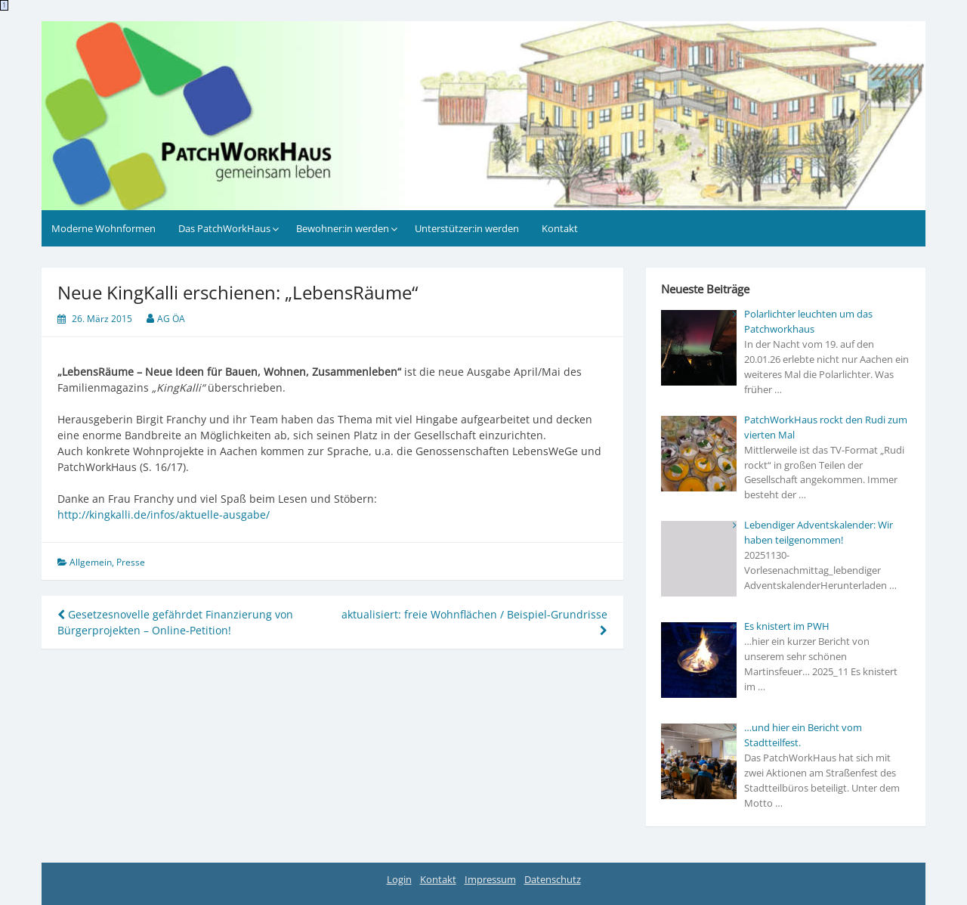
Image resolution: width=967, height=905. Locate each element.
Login (399, 879)
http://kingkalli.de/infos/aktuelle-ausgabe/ (163, 514)
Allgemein (91, 562)
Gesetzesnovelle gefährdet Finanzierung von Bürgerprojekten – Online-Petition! (175, 622)
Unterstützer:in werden (467, 228)
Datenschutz (552, 879)
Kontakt (560, 228)
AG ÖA (171, 318)
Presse (130, 562)
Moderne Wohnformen (103, 228)
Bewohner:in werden (342, 228)
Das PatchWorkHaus (224, 228)
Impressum (490, 879)
